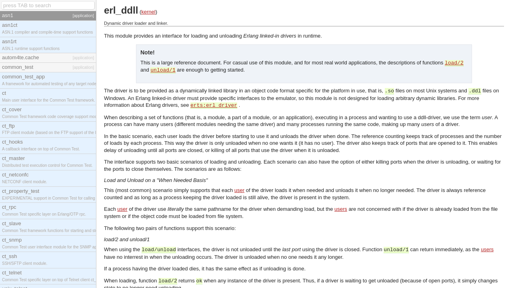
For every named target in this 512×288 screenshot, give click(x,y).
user (239, 190)
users (340, 209)
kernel (148, 12)
